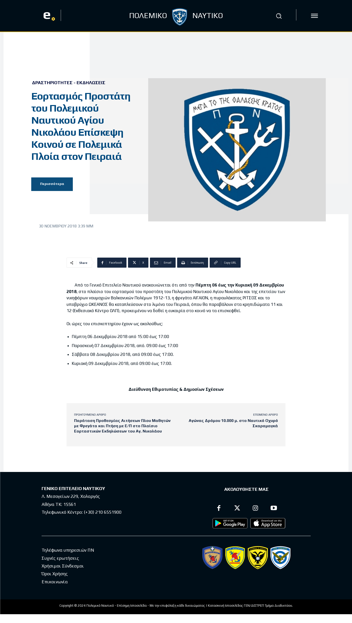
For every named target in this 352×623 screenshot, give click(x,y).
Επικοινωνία (55, 581)
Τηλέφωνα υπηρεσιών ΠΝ (68, 550)
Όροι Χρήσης (55, 574)
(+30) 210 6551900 (102, 512)
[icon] (314, 16)
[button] (278, 15)
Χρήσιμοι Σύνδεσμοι (63, 565)
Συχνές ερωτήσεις (60, 558)
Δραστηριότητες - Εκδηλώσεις (68, 82)
